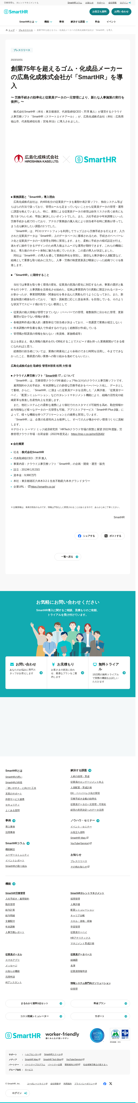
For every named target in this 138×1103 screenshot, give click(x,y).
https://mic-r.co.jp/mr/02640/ (87, 434)
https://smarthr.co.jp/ (43, 486)
